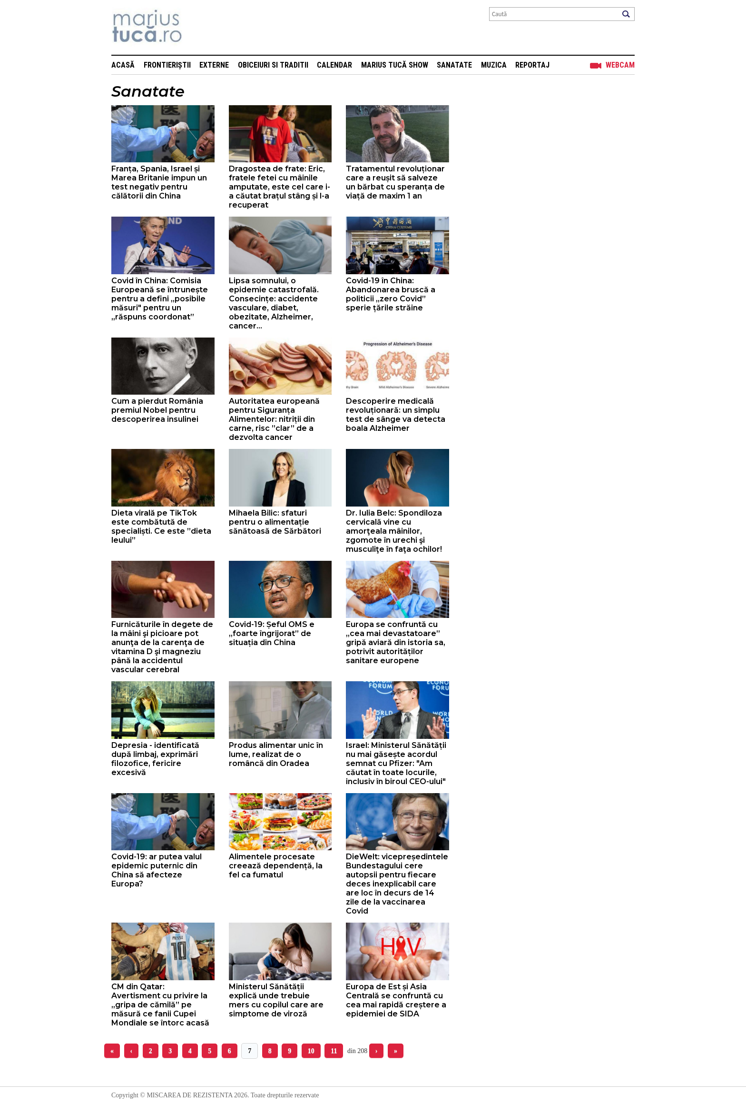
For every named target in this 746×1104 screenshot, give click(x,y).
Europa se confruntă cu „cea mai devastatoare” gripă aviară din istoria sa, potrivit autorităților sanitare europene (395, 642)
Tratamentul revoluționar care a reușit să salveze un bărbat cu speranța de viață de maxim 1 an (395, 182)
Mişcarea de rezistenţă (198, 27)
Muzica (494, 65)
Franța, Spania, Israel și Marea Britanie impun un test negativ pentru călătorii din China (159, 182)
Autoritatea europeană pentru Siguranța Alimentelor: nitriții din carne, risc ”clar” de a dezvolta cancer (274, 419)
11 (334, 1050)
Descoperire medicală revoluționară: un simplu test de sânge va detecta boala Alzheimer (395, 415)
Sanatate (454, 65)
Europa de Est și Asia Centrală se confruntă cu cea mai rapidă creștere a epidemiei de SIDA (396, 1000)
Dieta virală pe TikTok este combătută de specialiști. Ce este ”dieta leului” (161, 526)
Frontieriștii (167, 65)
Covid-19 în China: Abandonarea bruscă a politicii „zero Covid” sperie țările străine (390, 294)
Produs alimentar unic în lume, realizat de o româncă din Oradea (276, 754)
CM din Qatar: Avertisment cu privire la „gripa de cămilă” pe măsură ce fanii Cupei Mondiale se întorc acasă (160, 1004)
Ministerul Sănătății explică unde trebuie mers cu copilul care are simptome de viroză (276, 1000)
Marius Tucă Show (394, 65)
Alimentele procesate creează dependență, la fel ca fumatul (276, 865)
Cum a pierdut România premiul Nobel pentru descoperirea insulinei (157, 410)
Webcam (620, 65)
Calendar (334, 65)
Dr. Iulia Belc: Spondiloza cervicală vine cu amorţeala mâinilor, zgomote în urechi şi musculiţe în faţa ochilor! (394, 531)
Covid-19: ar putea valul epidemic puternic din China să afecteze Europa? (156, 870)
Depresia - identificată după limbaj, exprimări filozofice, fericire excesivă (155, 759)
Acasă (123, 65)
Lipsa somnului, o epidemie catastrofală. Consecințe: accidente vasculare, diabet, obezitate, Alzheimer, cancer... (274, 303)
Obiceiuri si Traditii (273, 65)
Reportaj (532, 65)
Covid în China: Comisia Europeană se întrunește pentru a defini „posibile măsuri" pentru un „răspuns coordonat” (159, 298)
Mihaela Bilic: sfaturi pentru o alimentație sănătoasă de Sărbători (275, 522)
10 (311, 1050)
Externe (214, 65)
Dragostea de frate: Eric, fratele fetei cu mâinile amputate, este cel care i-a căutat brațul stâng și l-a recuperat (279, 186)
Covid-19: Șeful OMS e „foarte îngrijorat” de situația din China (271, 633)
